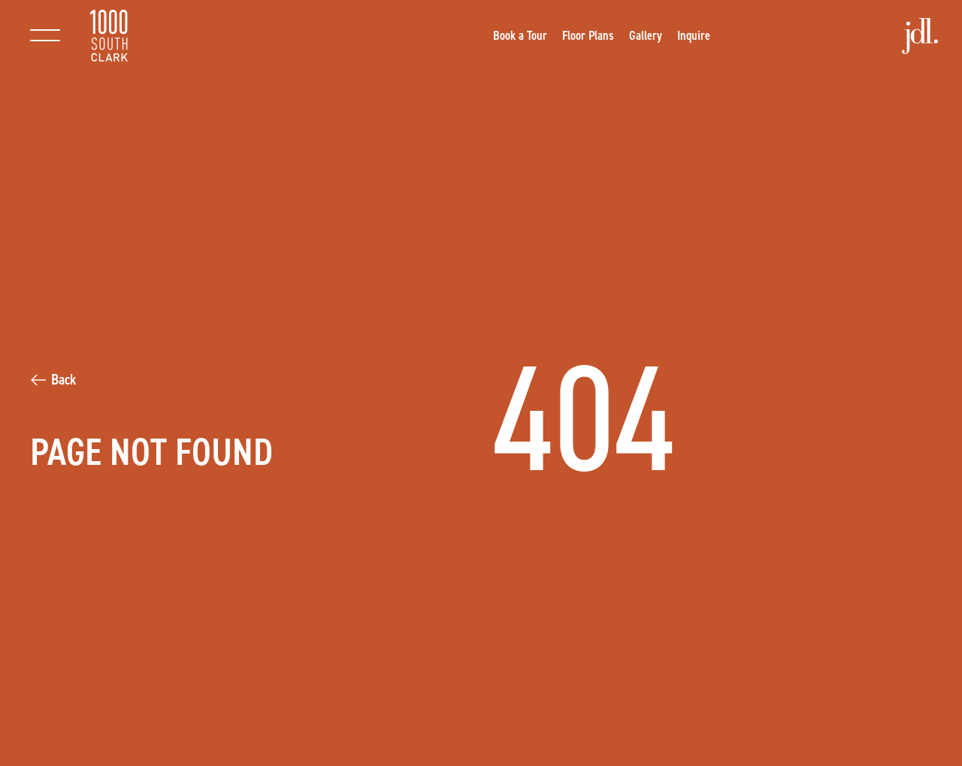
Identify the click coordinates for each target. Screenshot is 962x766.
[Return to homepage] (109, 36)
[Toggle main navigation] (45, 35)
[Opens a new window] (520, 35)
